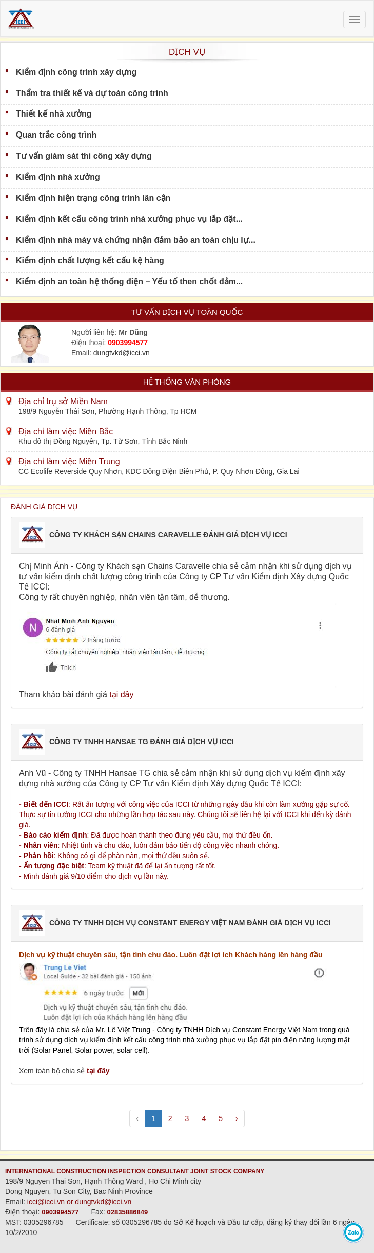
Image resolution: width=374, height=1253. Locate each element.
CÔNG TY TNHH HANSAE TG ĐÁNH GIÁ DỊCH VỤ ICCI (141, 741)
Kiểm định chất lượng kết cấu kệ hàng (90, 260)
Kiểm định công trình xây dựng (76, 72)
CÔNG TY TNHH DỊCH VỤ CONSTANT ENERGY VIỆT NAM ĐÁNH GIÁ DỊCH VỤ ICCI (190, 923)
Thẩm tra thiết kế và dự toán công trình (92, 93)
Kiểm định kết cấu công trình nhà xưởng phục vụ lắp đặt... (129, 219)
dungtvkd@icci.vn (121, 353)
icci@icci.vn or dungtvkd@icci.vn (79, 1202)
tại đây (121, 694)
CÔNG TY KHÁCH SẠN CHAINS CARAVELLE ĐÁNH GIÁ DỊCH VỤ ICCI (168, 534)
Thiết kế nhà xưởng (53, 113)
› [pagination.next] (236, 1118)
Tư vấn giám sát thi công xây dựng (84, 155)
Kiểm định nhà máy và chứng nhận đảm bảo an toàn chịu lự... (135, 240)
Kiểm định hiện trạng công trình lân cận (93, 198)
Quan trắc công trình (56, 134)
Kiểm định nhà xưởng (58, 177)
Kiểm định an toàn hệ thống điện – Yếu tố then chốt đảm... (129, 281)
